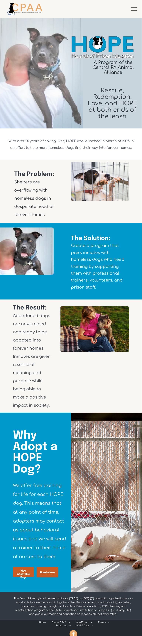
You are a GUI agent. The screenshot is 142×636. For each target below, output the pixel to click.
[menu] (134, 9)
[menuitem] (42, 622)
